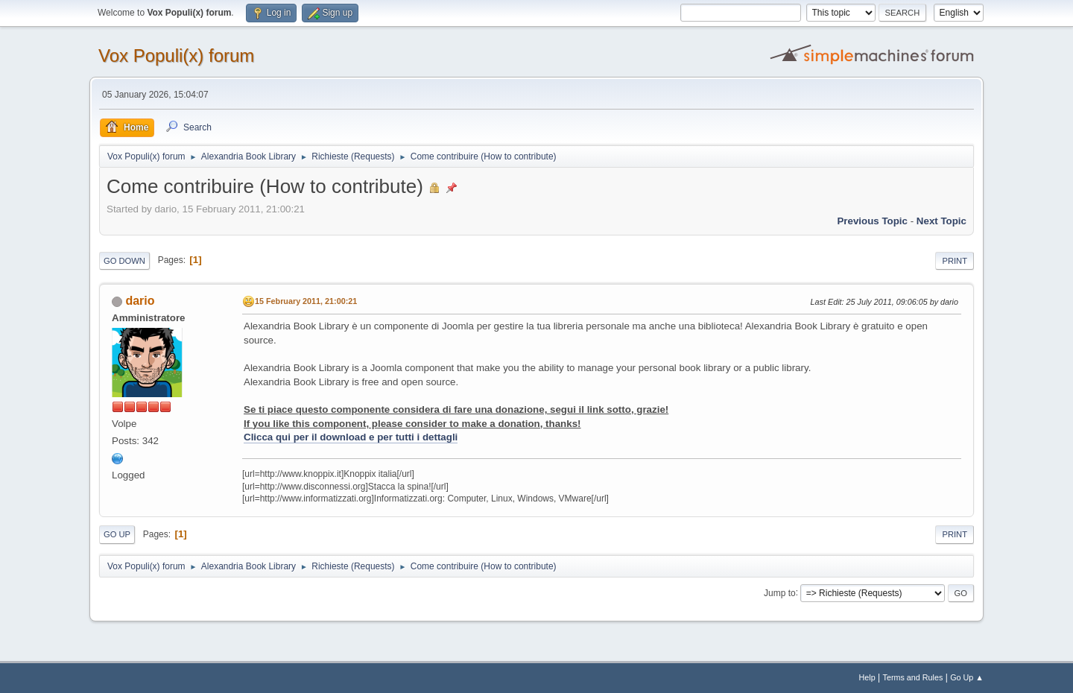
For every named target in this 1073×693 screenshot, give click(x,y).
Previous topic (872, 221)
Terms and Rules (913, 677)
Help (867, 677)
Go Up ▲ (967, 677)
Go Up (117, 534)
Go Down (124, 260)
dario (139, 300)
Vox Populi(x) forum (176, 55)
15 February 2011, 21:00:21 (306, 301)
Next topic (941, 221)
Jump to (780, 592)
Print (954, 260)
